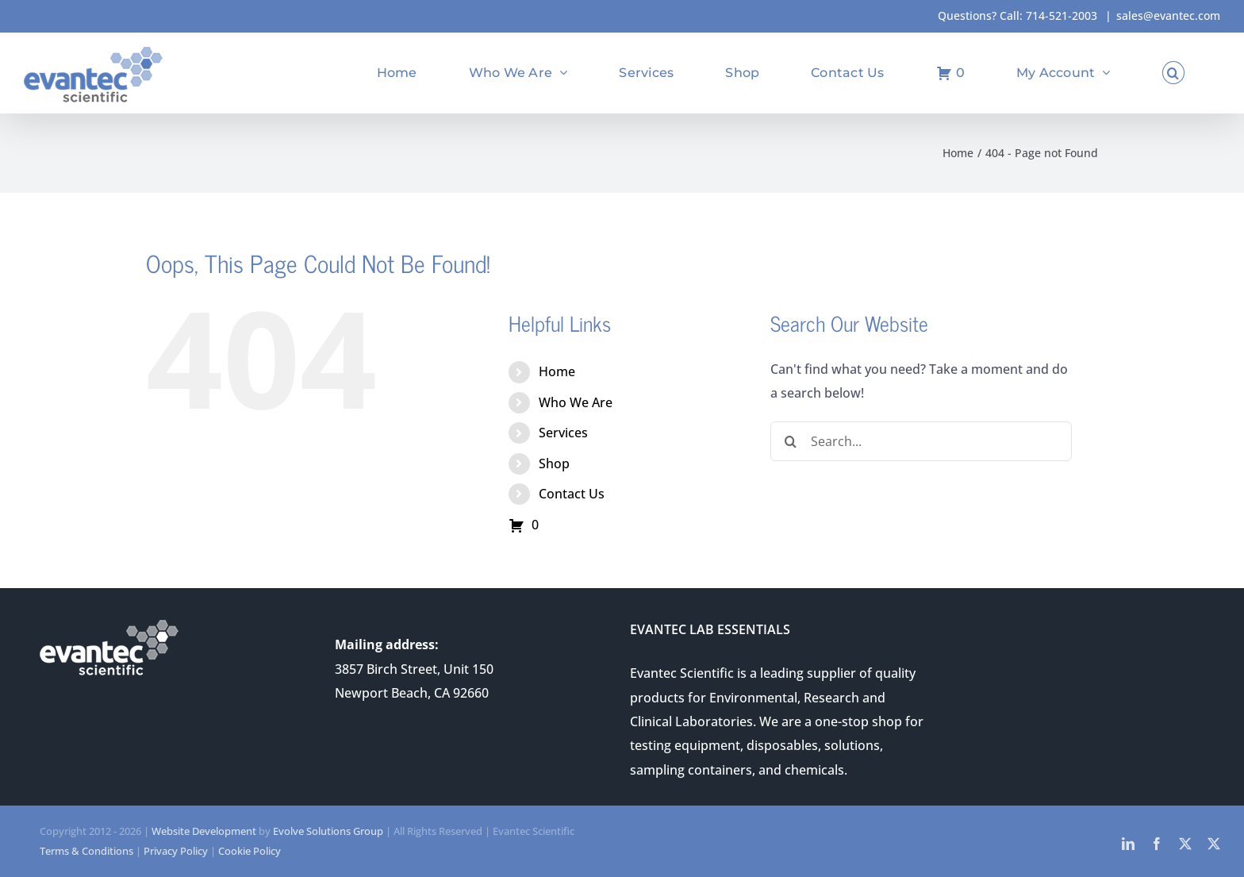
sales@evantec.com (1168, 15)
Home (557, 371)
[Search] (790, 441)
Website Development (204, 831)
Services (563, 432)
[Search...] (921, 441)
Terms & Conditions (86, 851)
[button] (1173, 73)
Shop (554, 463)
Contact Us (572, 493)
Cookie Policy (249, 851)
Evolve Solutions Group (328, 831)
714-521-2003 (1061, 15)
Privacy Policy (176, 851)
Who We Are (575, 402)
